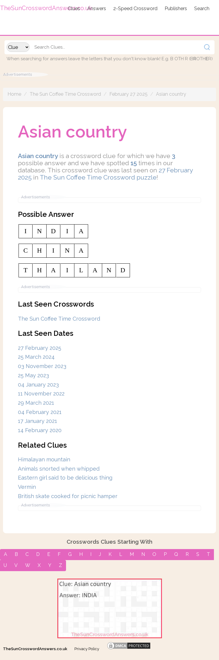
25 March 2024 (36, 357)
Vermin (27, 487)
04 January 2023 (38, 384)
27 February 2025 (39, 348)
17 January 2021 (37, 421)
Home (14, 94)
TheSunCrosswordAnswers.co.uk (35, 649)
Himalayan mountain (44, 459)
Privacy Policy (86, 649)
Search (201, 8)
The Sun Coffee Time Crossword (65, 94)
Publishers (176, 8)
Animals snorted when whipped (58, 469)
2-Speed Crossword (135, 8)
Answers (96, 8)
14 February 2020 (40, 430)
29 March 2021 (36, 403)
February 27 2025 (128, 94)
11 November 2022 (41, 393)
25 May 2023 (33, 375)
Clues (74, 8)
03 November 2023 (42, 366)
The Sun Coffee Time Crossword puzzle (98, 177)
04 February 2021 (40, 412)
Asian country (171, 94)
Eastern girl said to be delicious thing (65, 477)
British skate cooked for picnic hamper (67, 496)
